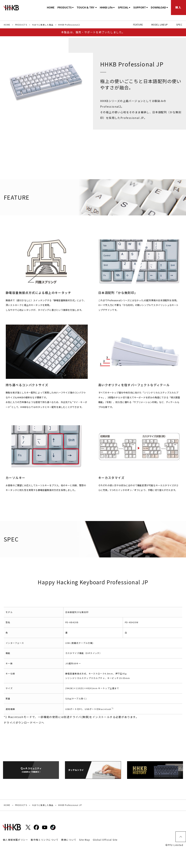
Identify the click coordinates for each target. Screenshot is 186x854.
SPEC (179, 24)
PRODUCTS (21, 24)
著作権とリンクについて (44, 839)
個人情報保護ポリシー (15, 839)
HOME (50, 7)
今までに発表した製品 (42, 24)
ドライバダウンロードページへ (24, 722)
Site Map (84, 839)
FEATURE (138, 24)
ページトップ (180, 836)
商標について (68, 839)
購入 (178, 7)
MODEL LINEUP (159, 24)
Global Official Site (105, 839)
